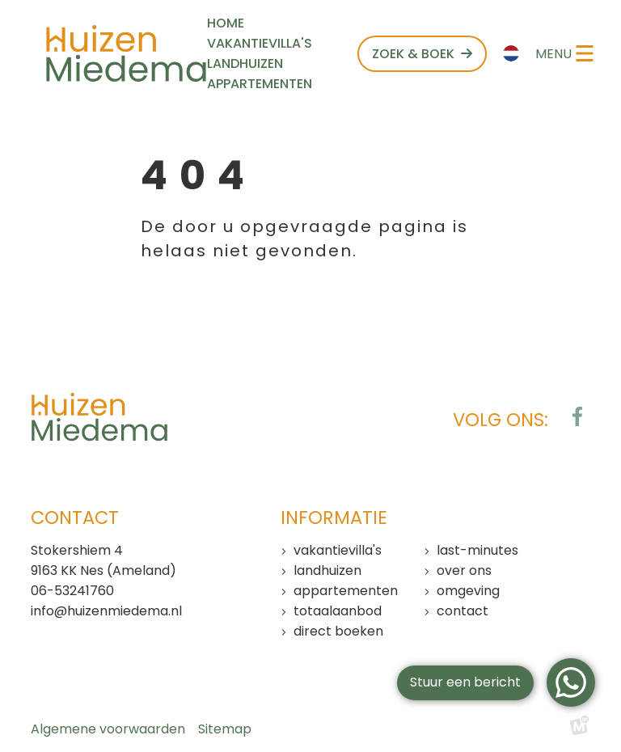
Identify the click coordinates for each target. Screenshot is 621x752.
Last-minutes (477, 550)
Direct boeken (338, 631)
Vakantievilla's (338, 550)
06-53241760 (72, 590)
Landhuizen (327, 570)
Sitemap (224, 729)
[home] (126, 53)
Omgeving (468, 590)
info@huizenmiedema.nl (106, 611)
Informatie (334, 517)
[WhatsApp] (571, 682)
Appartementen (346, 590)
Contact (462, 611)
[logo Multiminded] (579, 729)
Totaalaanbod (338, 611)
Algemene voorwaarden (108, 729)
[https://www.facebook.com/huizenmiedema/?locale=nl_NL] (577, 416)
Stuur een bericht (465, 682)
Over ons (464, 570)
